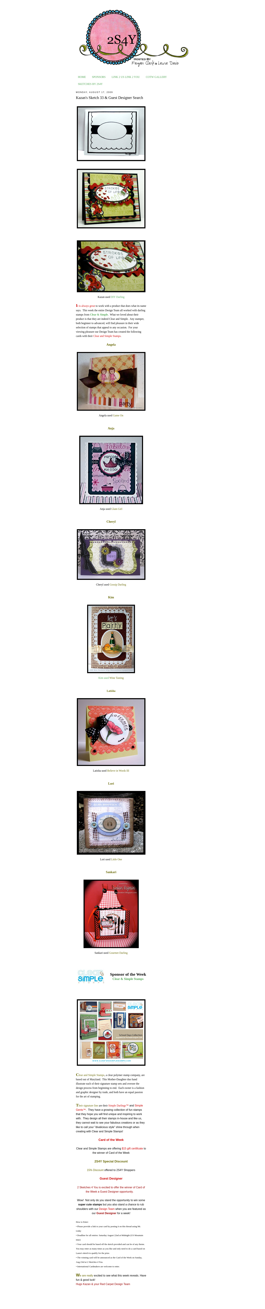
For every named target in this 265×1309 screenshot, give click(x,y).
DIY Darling (117, 296)
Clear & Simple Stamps (128, 979)
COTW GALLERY (156, 76)
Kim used (103, 677)
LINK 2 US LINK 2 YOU (126, 76)
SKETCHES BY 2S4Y (90, 84)
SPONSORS (99, 76)
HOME (82, 76)
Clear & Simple (99, 314)
